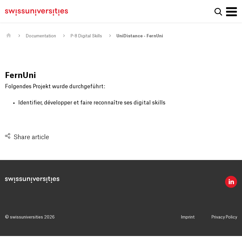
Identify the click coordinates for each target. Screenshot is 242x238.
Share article (31, 137)
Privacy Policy (224, 217)
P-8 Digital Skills (86, 36)
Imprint (188, 217)
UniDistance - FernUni (139, 36)
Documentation (41, 36)
